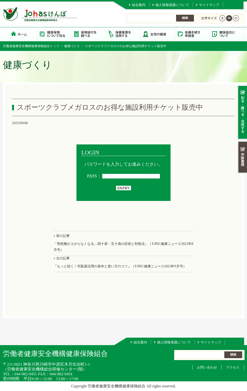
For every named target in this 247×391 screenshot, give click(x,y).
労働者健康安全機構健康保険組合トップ (31, 46)
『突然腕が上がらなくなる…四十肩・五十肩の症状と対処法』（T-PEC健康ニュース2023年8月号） (123, 247)
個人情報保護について (172, 5)
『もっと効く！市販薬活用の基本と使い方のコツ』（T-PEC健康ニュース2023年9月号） (120, 266)
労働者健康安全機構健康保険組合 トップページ (20, 33)
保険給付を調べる (89, 33)
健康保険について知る (54, 33)
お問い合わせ (207, 367)
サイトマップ (209, 5)
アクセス (233, 367)
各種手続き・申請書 (192, 33)
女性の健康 (158, 33)
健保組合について (227, 33)
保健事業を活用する (123, 33)
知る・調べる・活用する (242, 112)
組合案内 (138, 5)
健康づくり (72, 46)
